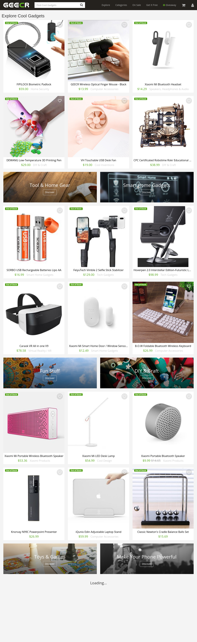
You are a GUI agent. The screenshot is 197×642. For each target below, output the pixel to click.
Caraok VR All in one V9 (34, 346)
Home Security (40, 89)
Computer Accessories (104, 89)
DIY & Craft (40, 165)
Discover (50, 192)
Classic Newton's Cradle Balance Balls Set (163, 532)
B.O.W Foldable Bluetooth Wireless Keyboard (163, 346)
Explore (106, 5)
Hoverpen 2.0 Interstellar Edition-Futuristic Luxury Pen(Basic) (163, 270)
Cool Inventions (104, 165)
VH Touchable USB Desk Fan (98, 160)
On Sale (137, 5)
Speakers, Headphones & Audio (169, 89)
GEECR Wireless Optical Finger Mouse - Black (98, 84)
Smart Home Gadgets (39, 275)
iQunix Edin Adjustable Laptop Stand (98, 532)
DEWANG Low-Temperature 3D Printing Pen (33, 160)
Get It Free (152, 5)
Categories (121, 5)
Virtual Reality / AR (39, 351)
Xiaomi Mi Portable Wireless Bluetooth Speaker (34, 456)
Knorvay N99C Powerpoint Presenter (34, 532)
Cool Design (104, 461)
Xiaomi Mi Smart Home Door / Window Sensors (98, 346)
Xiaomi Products (40, 461)
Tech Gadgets (105, 275)
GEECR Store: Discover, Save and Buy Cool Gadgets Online (19, 7)
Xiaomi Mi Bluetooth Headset (163, 84)
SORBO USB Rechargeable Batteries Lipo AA (34, 270)
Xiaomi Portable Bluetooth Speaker (163, 456)
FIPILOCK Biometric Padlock (34, 84)
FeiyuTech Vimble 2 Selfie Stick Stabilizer (98, 270)
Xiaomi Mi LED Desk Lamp (98, 456)
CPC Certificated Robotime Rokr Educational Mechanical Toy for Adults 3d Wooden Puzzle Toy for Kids (163, 160)
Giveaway (169, 5)
